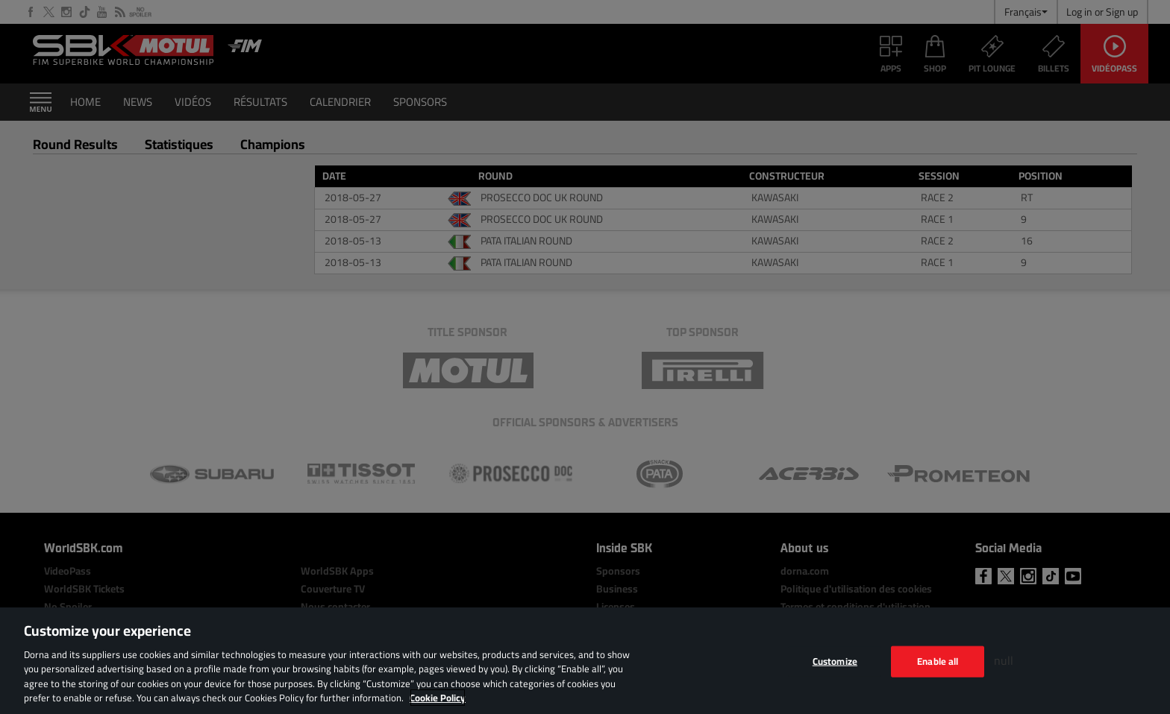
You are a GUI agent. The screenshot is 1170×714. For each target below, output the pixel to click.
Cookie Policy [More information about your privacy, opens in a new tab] (438, 698)
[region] (585, 660)
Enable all (937, 661)
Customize (835, 661)
